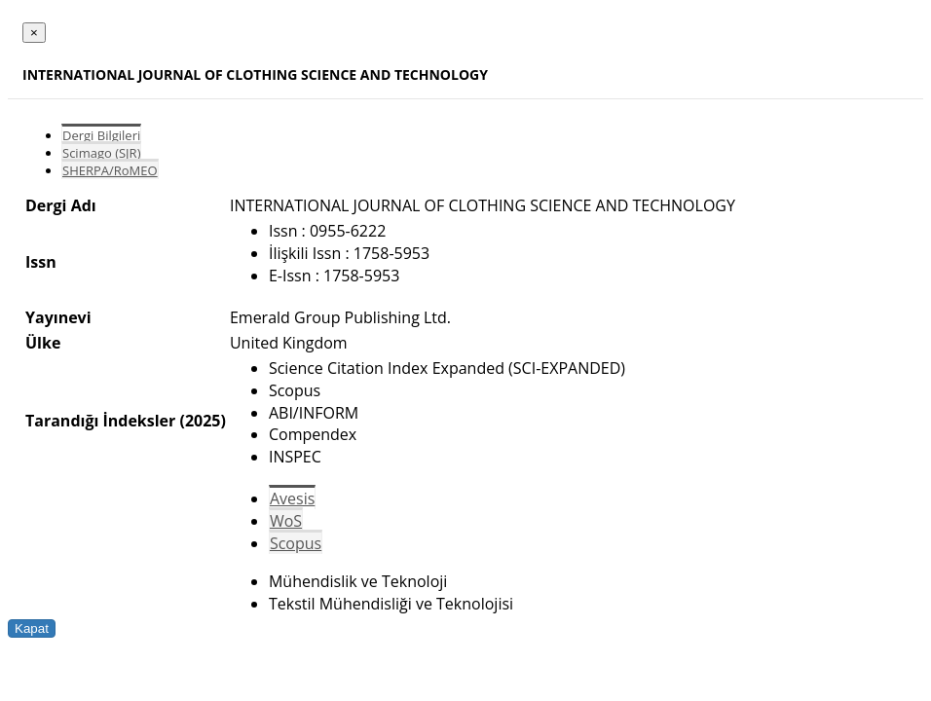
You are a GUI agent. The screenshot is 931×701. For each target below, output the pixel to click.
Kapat (32, 628)
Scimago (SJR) (101, 153)
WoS (286, 521)
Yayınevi (58, 317)
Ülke (42, 342)
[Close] (34, 32)
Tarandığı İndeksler (100, 420)
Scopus (295, 543)
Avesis (292, 498)
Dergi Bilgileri (101, 135)
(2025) (202, 420)
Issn (40, 262)
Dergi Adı (60, 205)
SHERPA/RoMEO (110, 170)
